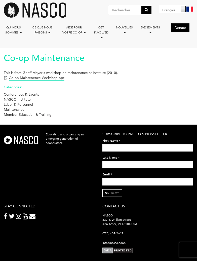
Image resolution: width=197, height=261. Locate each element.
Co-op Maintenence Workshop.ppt (36, 78)
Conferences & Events (21, 94)
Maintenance (14, 109)
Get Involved (101, 31)
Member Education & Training (28, 114)
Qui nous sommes (13, 29)
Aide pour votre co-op (74, 29)
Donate (180, 27)
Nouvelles (124, 29)
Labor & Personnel (18, 104)
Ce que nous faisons (42, 29)
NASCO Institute (17, 99)
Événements (150, 29)
